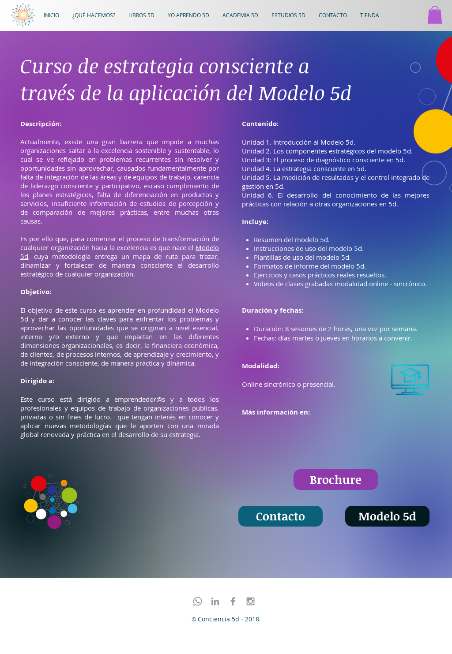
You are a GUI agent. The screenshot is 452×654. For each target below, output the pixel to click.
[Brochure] (336, 479)
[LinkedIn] (215, 601)
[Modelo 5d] (387, 516)
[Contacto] (280, 516)
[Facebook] (232, 601)
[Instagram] (250, 601)
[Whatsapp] (197, 601)
